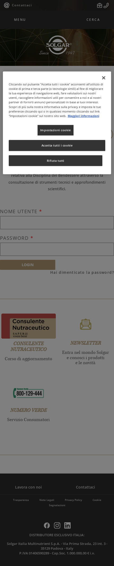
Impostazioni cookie (55, 130)
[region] (57, 122)
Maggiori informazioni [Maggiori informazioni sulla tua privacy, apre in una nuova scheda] (83, 116)
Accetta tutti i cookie (57, 145)
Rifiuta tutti (55, 161)
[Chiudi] (104, 78)
